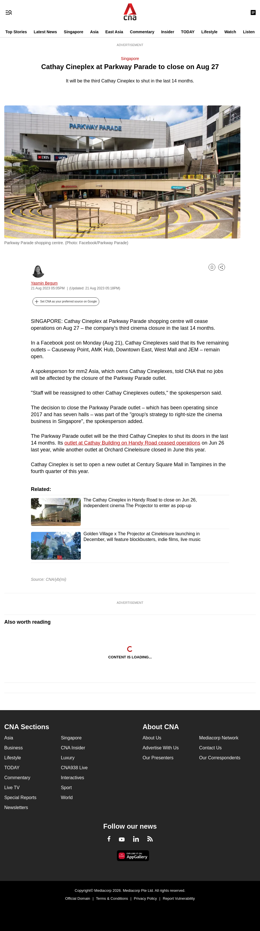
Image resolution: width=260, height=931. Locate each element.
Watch (230, 32)
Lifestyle (209, 32)
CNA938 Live (74, 767)
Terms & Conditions (112, 898)
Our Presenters (158, 757)
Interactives (72, 777)
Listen (249, 32)
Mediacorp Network (218, 737)
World (67, 797)
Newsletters (16, 807)
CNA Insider (73, 747)
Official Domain (77, 898)
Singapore (73, 32)
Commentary (142, 32)
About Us (152, 737)
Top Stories (16, 32)
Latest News (45, 32)
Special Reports (20, 797)
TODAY (187, 32)
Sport (66, 787)
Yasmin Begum (44, 283)
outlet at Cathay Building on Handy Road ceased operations (132, 443)
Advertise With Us (161, 747)
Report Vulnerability (179, 898)
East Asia (114, 32)
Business (13, 747)
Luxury (68, 757)
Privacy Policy (145, 898)
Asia (94, 32)
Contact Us (210, 747)
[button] (66, 301)
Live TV (12, 787)
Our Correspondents (219, 757)
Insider (167, 32)
